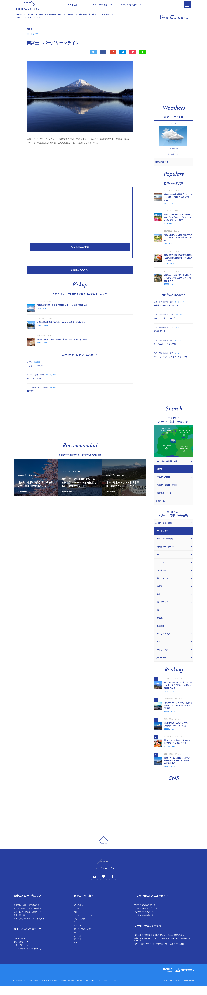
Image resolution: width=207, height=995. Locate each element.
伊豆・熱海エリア (21, 951)
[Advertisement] (80, 174)
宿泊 (76, 921)
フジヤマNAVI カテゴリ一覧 (145, 918)
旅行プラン (78, 942)
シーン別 (77, 945)
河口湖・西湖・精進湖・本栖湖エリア (29, 918)
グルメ (76, 918)
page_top (103, 848)
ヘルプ (79, 990)
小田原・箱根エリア (22, 947)
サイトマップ (103, 990)
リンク (114, 990)
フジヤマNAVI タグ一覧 (144, 921)
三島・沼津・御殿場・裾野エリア (27, 921)
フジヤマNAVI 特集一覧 (144, 924)
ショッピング (79, 931)
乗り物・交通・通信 (82, 938)
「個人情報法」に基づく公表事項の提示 (43, 990)
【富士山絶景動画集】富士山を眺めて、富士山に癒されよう (159, 944)
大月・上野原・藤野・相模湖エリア (28, 958)
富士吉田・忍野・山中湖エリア (27, 914)
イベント (77, 935)
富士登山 (77, 948)
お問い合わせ (90, 990)
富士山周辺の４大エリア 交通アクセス (30, 928)
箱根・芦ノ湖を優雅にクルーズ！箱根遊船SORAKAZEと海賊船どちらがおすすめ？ (163, 948)
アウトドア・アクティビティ (86, 924)
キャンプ (77, 952)
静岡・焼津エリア (21, 954)
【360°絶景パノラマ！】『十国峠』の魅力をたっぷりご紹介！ (160, 953)
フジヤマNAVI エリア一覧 (145, 914)
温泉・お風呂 (79, 928)
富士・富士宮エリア (22, 924)
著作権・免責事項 (67, 990)
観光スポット (79, 914)
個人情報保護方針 (19, 990)
